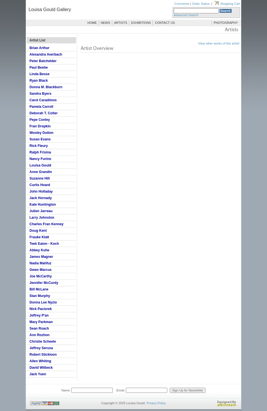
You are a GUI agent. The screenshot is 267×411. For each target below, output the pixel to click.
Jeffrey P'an (39, 315)
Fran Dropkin (40, 126)
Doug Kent (38, 231)
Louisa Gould (40, 165)
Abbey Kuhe (39, 250)
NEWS (105, 22)
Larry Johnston (41, 218)
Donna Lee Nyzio (43, 302)
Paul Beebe (38, 67)
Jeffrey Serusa (41, 348)
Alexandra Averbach (45, 54)
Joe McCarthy (40, 276)
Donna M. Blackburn (45, 87)
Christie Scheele (42, 341)
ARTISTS (120, 22)
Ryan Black (38, 81)
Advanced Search (186, 15)
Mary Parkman (41, 322)
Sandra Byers (40, 94)
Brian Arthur (39, 48)
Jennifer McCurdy (43, 283)
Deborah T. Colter (43, 113)
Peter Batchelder (42, 61)
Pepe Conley (39, 120)
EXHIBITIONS (141, 22)
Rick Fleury (38, 146)
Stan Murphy (39, 296)
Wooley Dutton (41, 133)
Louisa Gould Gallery (50, 9)
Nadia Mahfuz (40, 263)
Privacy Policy (156, 403)
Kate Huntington (42, 204)
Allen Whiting (40, 361)
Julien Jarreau (40, 211)
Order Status (200, 3)
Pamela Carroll (41, 107)
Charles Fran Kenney (46, 224)
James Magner (41, 257)
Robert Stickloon (43, 355)
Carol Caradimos (43, 100)
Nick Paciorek (40, 309)
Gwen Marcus (40, 270)
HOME (92, 22)
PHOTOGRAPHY (226, 22)
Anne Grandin (40, 172)
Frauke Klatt (39, 237)
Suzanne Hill (39, 178)
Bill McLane (38, 289)
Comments (181, 3)
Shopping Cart (227, 3)
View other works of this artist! (219, 43)
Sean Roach (39, 328)
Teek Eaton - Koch (44, 244)
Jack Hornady (40, 198)
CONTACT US (165, 22)
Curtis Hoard (39, 185)
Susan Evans (40, 139)
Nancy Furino (40, 159)
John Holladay (41, 191)
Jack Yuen (37, 374)
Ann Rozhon (39, 335)
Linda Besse (39, 74)
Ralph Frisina (40, 152)
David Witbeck (41, 368)
